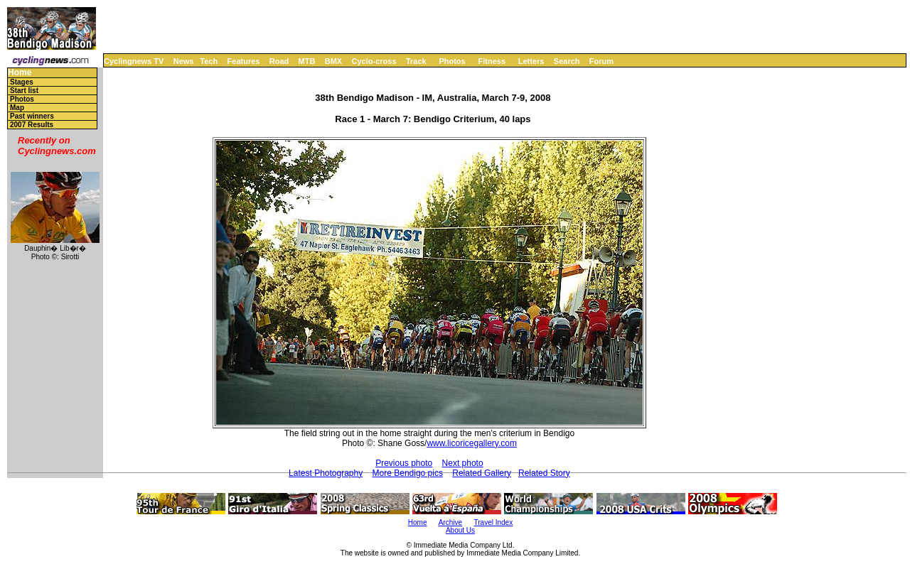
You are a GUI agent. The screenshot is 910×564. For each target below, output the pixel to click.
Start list (24, 90)
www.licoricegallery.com (471, 443)
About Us (460, 530)
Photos (452, 61)
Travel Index (493, 522)
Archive (450, 522)
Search (567, 61)
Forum (601, 61)
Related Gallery (481, 473)
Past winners (32, 116)
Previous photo (403, 463)
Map (17, 108)
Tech (209, 61)
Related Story (544, 473)
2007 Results (31, 125)
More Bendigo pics (408, 473)
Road (279, 61)
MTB (307, 61)
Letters (531, 61)
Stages (21, 82)
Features (244, 61)
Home (19, 72)
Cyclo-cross (374, 61)
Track (416, 61)
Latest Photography (326, 473)
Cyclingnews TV (134, 61)
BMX (333, 61)
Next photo (462, 463)
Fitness (491, 61)
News (183, 61)
